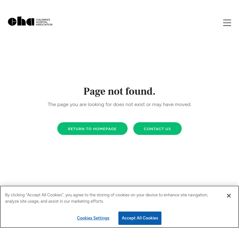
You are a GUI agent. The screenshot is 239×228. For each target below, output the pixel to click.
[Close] (229, 196)
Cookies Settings (93, 218)
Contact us (157, 129)
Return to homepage (92, 129)
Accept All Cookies (140, 218)
